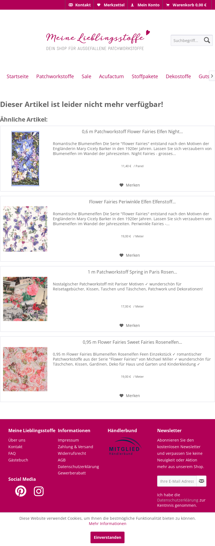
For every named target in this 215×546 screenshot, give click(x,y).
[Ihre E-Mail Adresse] (177, 481)
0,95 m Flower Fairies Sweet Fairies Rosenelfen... (132, 342)
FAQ (12, 453)
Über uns (16, 440)
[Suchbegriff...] (192, 40)
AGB (62, 460)
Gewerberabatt (72, 473)
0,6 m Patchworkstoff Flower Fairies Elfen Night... (132, 132)
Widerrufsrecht (72, 453)
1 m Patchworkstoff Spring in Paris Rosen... (132, 272)
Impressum (68, 440)
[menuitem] (79, 5)
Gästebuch (18, 460)
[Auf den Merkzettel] (130, 185)
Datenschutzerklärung (78, 466)
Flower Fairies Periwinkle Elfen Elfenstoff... (132, 202)
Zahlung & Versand (75, 446)
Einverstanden (107, 537)
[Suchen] (207, 40)
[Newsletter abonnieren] (201, 481)
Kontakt (15, 446)
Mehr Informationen (107, 523)
